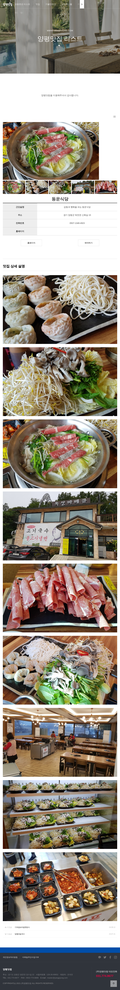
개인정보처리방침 (10, 957)
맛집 (38, 4)
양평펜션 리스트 (22, 4)
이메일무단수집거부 (30, 957)
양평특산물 (66, 4)
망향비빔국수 (20, 934)
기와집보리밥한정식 (22, 927)
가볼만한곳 (50, 4)
